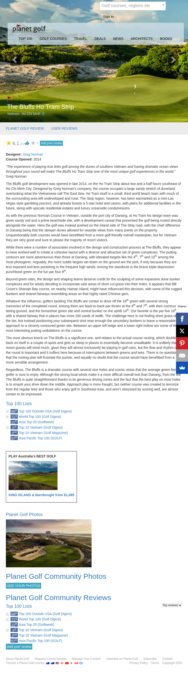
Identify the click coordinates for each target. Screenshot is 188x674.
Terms (155, 663)
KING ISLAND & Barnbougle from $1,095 (41, 495)
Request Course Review (50, 659)
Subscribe (149, 659)
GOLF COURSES (53, 39)
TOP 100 (25, 39)
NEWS (118, 39)
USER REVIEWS (64, 128)
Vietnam (13, 114)
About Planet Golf (17, 659)
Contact (167, 659)
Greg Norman (33, 154)
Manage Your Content (86, 659)
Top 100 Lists (19, 403)
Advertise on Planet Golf (122, 659)
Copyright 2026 (172, 663)
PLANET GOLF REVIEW (25, 128)
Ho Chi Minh (31, 114)
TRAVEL (80, 39)
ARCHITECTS (142, 39)
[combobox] (132, 6)
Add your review (51, 143)
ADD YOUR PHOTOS (23, 586)
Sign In (108, 17)
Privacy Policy (138, 663)
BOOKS (166, 39)
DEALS (100, 39)
